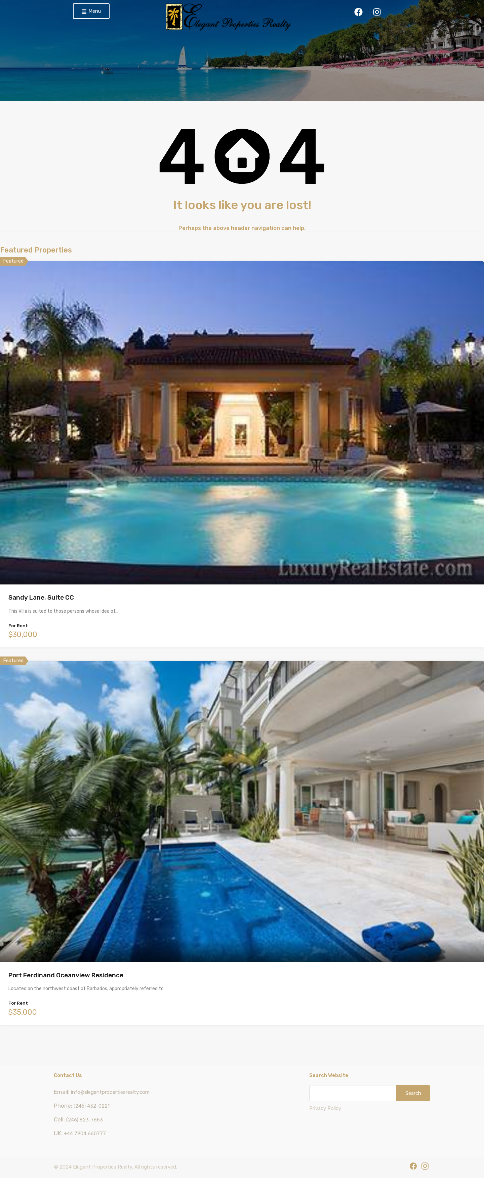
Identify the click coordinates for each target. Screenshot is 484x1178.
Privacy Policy (325, 1108)
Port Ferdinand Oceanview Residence (65, 975)
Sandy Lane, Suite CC (41, 597)
